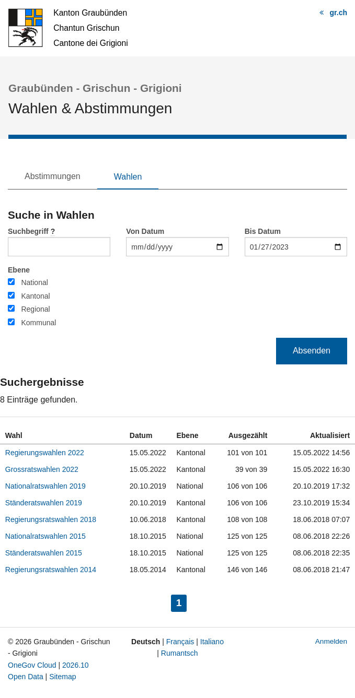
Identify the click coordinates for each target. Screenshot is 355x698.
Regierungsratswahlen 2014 (50, 569)
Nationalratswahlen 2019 (45, 486)
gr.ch (338, 12)
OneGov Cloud (32, 665)
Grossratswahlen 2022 (41, 469)
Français (180, 641)
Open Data (25, 676)
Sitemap (62, 676)
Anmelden (331, 641)
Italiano (212, 641)
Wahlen (128, 176)
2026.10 (75, 665)
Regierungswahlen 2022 (44, 452)
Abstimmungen (53, 176)
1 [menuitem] (181, 601)
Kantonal (35, 296)
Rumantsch (179, 653)
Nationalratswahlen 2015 (45, 536)
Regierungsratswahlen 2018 (50, 519)
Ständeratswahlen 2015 (43, 553)
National (34, 282)
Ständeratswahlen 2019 (43, 503)
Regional (35, 309)
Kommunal (38, 322)
